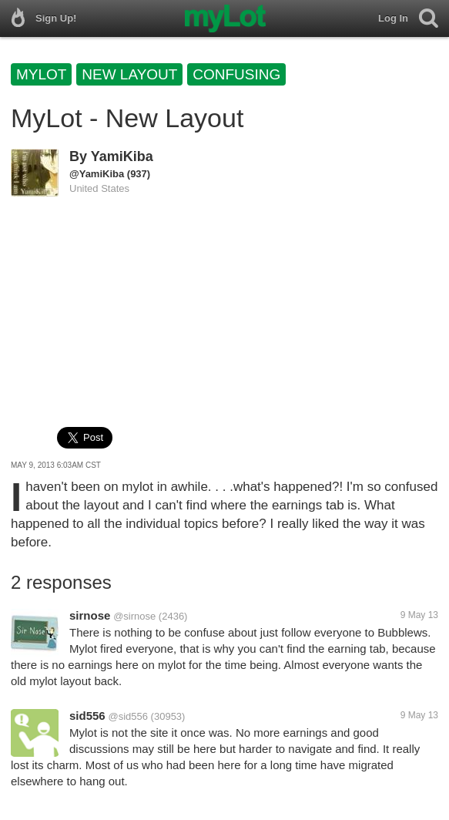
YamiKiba (122, 156)
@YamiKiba (96, 174)
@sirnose (134, 616)
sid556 (87, 715)
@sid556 (128, 716)
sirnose (89, 615)
